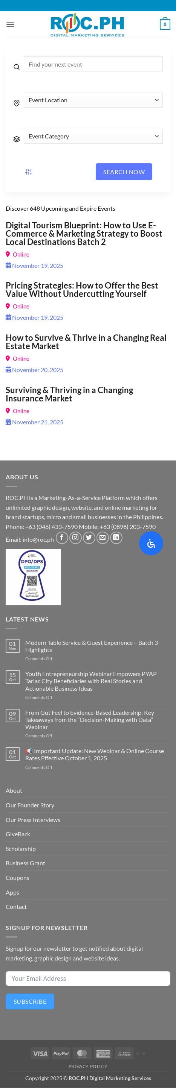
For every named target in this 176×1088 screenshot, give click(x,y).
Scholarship (21, 848)
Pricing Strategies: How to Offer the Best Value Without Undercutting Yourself (82, 289)
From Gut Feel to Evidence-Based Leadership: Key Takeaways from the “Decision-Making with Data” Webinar (89, 719)
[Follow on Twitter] (89, 538)
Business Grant (25, 862)
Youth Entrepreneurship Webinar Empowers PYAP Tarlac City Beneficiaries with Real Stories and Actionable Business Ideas (91, 680)
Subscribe (30, 1001)
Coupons (17, 877)
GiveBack (18, 833)
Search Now (124, 171)
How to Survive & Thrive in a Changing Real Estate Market (86, 342)
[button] (10, 24)
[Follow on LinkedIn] (116, 538)
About (14, 790)
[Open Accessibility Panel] (151, 543)
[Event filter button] (29, 171)
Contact (16, 906)
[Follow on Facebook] (62, 538)
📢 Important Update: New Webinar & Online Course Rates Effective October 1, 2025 (94, 754)
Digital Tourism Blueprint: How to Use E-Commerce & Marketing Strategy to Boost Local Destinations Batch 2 (84, 233)
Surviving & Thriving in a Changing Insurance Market (69, 394)
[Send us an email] (102, 538)
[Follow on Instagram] (75, 538)
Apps (12, 892)
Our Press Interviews (33, 819)
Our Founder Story (30, 804)
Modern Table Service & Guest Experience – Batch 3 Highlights (91, 646)
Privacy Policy (88, 1066)
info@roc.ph (38, 539)
